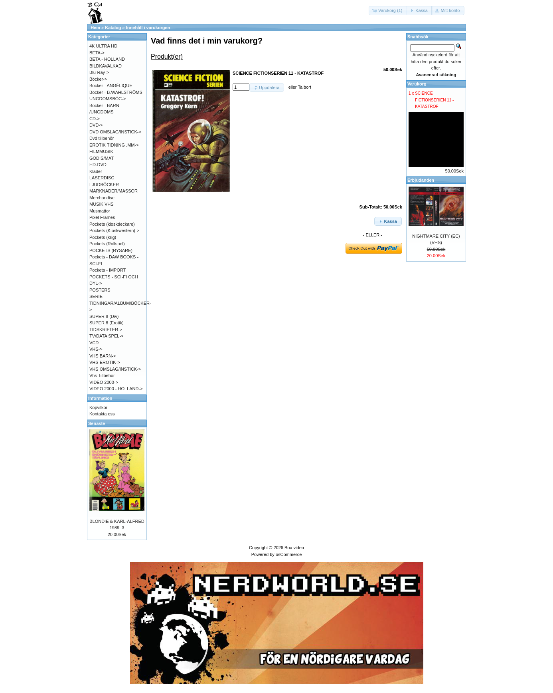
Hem (95, 27)
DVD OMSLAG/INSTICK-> (115, 131)
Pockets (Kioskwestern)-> (114, 230)
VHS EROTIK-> (104, 362)
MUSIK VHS (101, 204)
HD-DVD (98, 164)
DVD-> (96, 125)
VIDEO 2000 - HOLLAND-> (116, 388)
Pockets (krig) (102, 237)
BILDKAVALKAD (105, 66)
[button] (388, 10)
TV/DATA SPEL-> (106, 336)
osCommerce (289, 554)
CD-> (94, 118)
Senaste (96, 423)
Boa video (294, 547)
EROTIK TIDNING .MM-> (114, 145)
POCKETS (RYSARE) (110, 250)
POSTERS (100, 290)
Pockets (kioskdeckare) (112, 224)
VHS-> (96, 349)
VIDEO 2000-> (103, 382)
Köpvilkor (98, 407)
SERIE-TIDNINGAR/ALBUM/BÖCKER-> (120, 303)
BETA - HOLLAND (107, 59)
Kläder (95, 171)
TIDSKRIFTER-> (105, 329)
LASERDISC (101, 177)
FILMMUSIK (101, 151)
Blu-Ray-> (99, 72)
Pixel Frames (102, 217)
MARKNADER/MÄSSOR (113, 191)
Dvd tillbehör (101, 138)
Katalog (113, 27)
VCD (94, 342)
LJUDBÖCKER (104, 184)
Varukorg (417, 83)
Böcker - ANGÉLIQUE (110, 85)
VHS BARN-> (102, 355)
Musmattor (99, 210)
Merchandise (102, 197)
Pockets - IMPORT (107, 270)
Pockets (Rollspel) (107, 243)
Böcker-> (98, 79)
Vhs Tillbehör (102, 375)
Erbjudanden (420, 180)
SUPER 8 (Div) (103, 316)
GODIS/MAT (101, 158)
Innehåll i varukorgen (148, 27)
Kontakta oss (102, 413)
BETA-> (97, 52)
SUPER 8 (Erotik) (106, 322)
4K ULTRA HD (103, 46)
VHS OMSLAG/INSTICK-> (115, 369)
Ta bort (304, 87)
